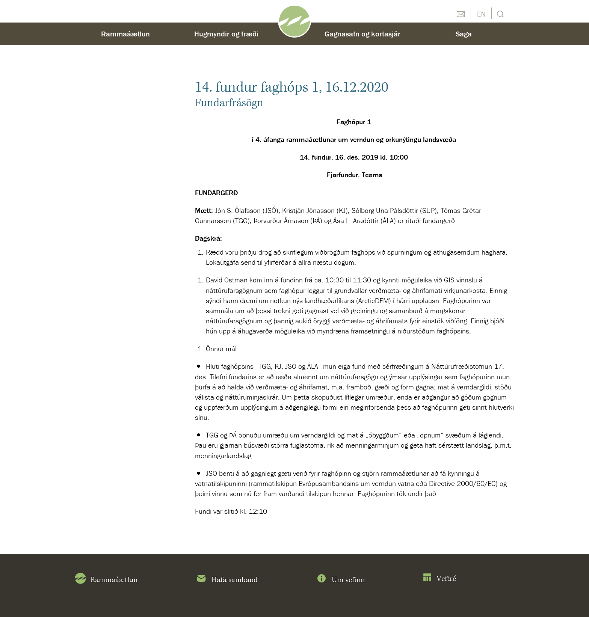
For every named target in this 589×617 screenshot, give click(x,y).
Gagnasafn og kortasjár (362, 33)
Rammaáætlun (125, 33)
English (481, 13)
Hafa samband (227, 580)
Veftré (439, 579)
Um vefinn (340, 580)
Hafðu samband (460, 13)
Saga (464, 33)
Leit (499, 13)
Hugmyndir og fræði (226, 33)
